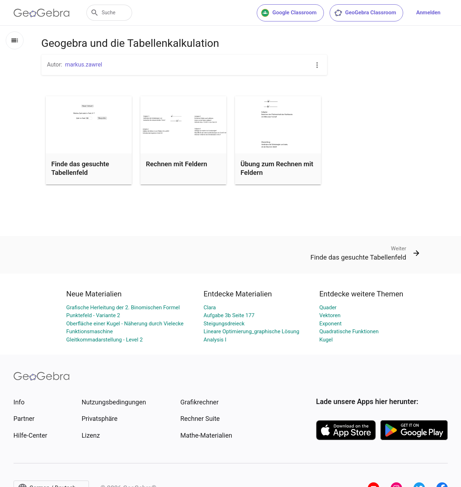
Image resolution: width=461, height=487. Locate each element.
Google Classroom (289, 13)
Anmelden (428, 12)
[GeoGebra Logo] (42, 13)
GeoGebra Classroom (365, 13)
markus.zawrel (83, 64)
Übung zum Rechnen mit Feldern (277, 168)
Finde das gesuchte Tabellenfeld (80, 168)
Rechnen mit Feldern (176, 164)
